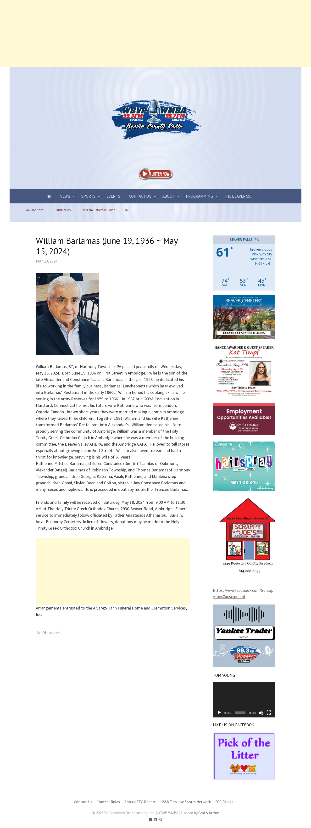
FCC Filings (224, 802)
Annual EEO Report (140, 802)
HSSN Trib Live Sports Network (185, 802)
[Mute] (261, 712)
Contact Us (140, 196)
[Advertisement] (143, 33)
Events (113, 196)
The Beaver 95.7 (238, 196)
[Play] (219, 712)
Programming (199, 196)
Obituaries (51, 632)
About (168, 196)
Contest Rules (108, 802)
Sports (88, 196)
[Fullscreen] (269, 712)
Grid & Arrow (208, 813)
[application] (244, 699)
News (65, 196)
